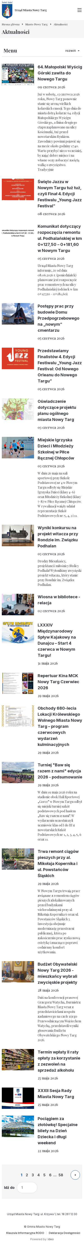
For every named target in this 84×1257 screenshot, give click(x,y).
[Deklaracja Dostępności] (64, 1233)
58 (60, 1175)
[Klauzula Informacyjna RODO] (25, 1233)
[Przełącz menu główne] (79, 10)
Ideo (51, 1239)
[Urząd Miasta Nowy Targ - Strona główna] (24, 10)
